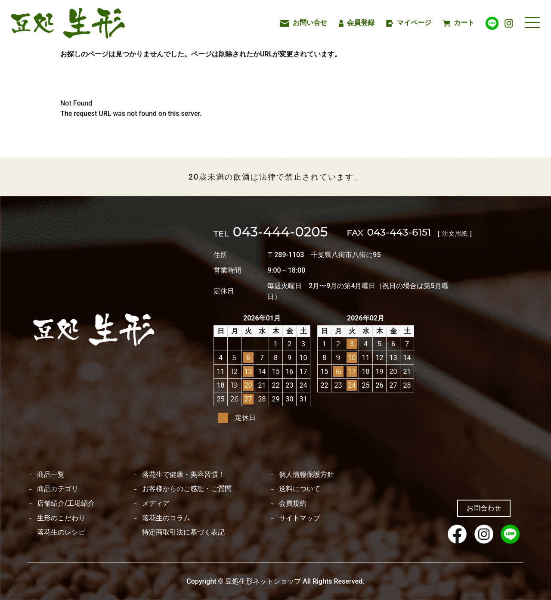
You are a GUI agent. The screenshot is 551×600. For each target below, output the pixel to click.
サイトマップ (299, 518)
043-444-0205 (271, 232)
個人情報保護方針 (306, 474)
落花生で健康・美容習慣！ (183, 474)
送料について (299, 488)
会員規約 (292, 503)
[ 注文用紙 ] (454, 233)
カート (458, 23)
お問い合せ (303, 23)
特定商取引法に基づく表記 (183, 532)
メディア (156, 503)
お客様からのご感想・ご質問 (187, 488)
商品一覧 (51, 474)
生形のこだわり (61, 518)
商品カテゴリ (57, 488)
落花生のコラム (166, 518)
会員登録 (357, 23)
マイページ (408, 23)
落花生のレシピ (61, 532)
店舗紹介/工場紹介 (66, 503)
